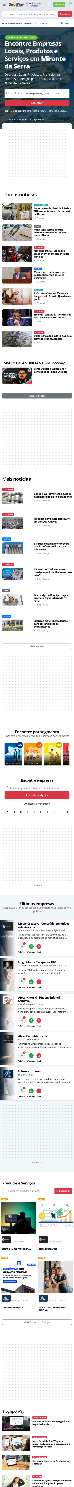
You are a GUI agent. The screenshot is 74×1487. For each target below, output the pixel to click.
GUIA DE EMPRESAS (12, 23)
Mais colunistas (37, 395)
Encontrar (37, 102)
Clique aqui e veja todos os (24, 119)
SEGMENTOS (30, 23)
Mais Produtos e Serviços (37, 1322)
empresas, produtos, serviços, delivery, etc (36, 112)
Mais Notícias (37, 646)
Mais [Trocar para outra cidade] (65, 23)
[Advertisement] (37, 153)
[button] (5, 4)
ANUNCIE (59, 4)
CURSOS (43, 23)
